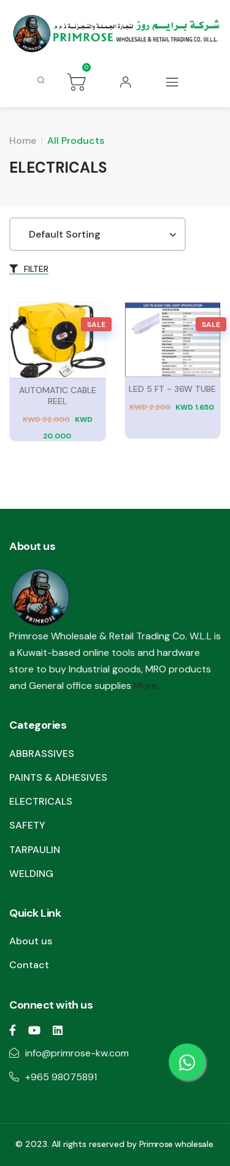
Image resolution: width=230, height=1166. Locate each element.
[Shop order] (97, 234)
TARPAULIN (34, 849)
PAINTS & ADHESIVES (58, 777)
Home (22, 140)
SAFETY (27, 825)
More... (148, 685)
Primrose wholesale (176, 1143)
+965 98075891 (61, 1076)
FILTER (28, 268)
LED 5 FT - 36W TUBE (172, 388)
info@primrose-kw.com (77, 1053)
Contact (29, 964)
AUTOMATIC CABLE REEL (57, 396)
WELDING (31, 873)
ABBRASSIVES (41, 753)
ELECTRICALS (40, 801)
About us (30, 941)
